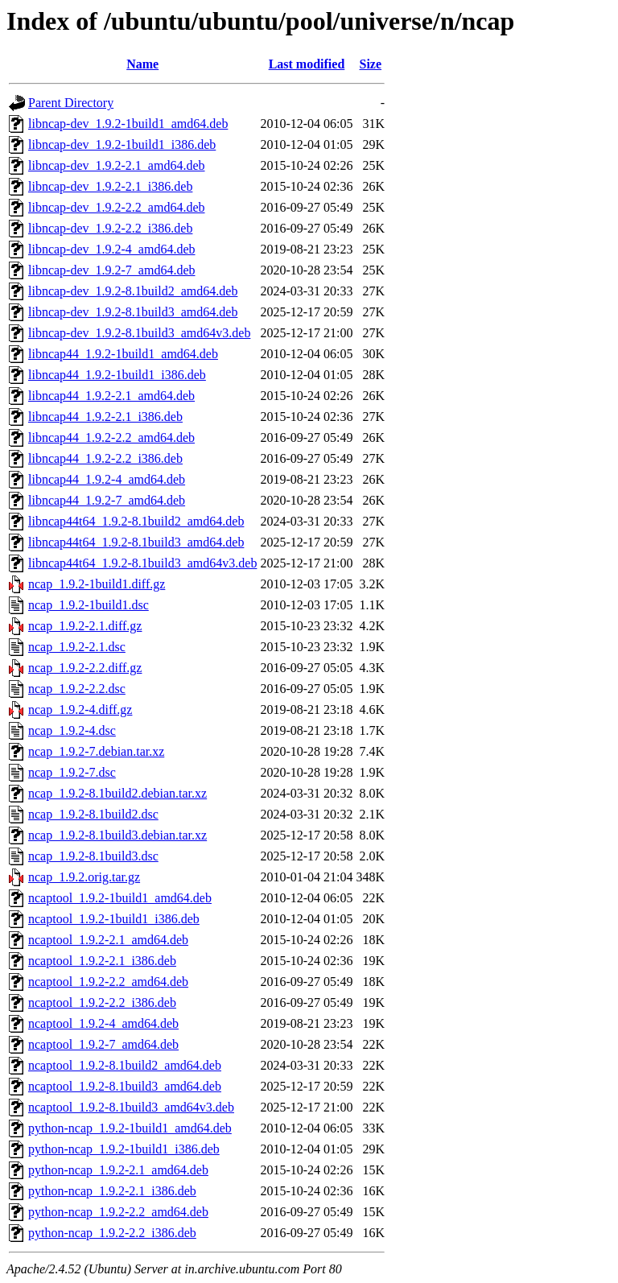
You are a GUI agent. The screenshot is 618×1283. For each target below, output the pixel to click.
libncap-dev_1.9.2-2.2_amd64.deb (116, 207)
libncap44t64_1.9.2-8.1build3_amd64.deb (136, 542)
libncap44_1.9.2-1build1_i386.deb (117, 375)
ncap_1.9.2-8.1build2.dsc (93, 814)
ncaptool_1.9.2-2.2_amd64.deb (108, 981)
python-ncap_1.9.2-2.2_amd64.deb (118, 1212)
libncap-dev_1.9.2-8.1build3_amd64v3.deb (139, 333)
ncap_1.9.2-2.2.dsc (77, 688)
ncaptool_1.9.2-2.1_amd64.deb (108, 940)
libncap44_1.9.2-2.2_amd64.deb (111, 437)
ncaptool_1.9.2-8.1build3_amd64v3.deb (131, 1107)
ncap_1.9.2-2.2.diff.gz (85, 668)
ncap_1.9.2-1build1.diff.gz (96, 584)
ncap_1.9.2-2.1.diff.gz (85, 626)
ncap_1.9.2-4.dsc (72, 730)
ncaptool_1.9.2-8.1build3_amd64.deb (124, 1086)
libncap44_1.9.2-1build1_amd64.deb (123, 354)
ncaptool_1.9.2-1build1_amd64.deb (120, 898)
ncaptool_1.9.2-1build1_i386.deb (114, 919)
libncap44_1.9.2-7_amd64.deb (106, 500)
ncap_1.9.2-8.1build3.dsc (93, 856)
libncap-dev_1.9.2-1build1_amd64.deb (128, 123)
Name (142, 64)
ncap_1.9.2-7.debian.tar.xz (96, 751)
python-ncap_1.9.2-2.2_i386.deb (112, 1233)
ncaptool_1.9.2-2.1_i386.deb (102, 960)
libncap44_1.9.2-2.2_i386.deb (105, 458)
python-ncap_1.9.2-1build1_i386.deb (124, 1149)
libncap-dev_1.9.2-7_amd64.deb (112, 270)
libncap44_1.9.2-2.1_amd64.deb (111, 395)
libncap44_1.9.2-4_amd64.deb (106, 479)
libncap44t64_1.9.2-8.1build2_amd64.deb (136, 521)
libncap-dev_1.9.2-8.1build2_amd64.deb (132, 291)
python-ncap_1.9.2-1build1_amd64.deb (130, 1128)
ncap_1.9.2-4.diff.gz (80, 709)
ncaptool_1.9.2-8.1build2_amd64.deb (124, 1065)
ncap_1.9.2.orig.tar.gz (84, 877)
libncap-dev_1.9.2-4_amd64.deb (112, 249)
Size (371, 64)
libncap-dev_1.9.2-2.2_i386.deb (110, 228)
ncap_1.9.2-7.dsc (72, 772)
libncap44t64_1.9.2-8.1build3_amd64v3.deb (142, 563)
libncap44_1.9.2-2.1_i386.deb (105, 416)
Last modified (307, 64)
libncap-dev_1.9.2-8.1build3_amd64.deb (132, 312)
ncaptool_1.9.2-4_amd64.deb (103, 1023)
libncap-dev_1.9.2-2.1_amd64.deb (116, 165)
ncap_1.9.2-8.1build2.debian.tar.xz (117, 793)
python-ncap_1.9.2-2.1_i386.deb (112, 1191)
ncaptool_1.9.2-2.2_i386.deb (102, 1002)
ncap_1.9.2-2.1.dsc (77, 647)
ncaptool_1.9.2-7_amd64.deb (103, 1044)
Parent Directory (70, 102)
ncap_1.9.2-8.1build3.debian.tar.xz (117, 835)
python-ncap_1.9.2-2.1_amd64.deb (118, 1170)
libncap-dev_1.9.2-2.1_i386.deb (110, 186)
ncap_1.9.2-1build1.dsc (88, 605)
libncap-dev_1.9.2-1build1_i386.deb (122, 144)
